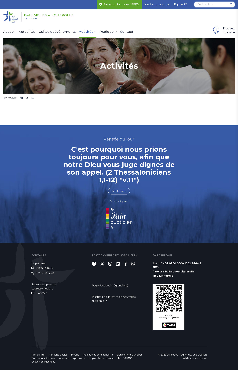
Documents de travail (43, 358)
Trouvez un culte (223, 31)
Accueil (9, 32)
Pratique (107, 32)
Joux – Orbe (33, 19)
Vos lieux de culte (156, 4)
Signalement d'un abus (129, 354)
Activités (86, 32)
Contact (126, 32)
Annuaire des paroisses (71, 358)
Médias (75, 354)
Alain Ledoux (45, 268)
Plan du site (37, 354)
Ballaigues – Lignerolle (56, 15)
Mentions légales (57, 354)
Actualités (27, 32)
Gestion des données (43, 361)
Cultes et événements (57, 32)
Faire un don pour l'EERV (119, 4)
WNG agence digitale (195, 358)
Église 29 (180, 4)
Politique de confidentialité (98, 354)
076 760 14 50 (45, 273)
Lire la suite (119, 191)
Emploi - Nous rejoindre (101, 358)
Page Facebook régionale (108, 287)
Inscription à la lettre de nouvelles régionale (113, 301)
